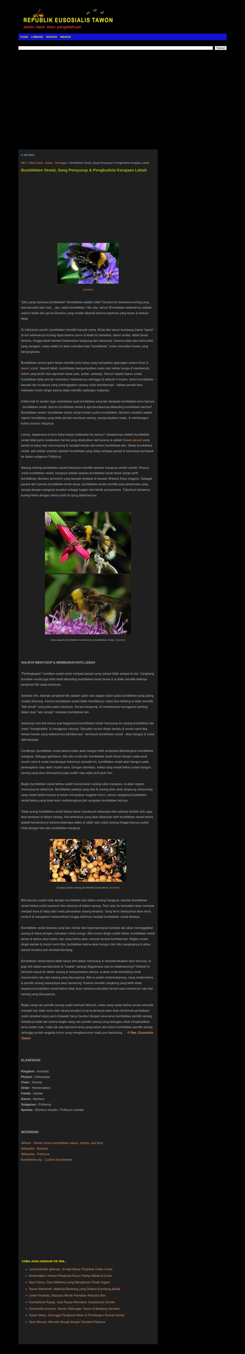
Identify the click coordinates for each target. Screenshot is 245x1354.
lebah (141, 362)
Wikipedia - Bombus (34, 1148)
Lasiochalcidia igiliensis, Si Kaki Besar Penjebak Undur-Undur (71, 1269)
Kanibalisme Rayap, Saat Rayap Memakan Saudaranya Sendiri (72, 1302)
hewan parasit (132, 440)
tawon (79, 335)
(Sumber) (88, 289)
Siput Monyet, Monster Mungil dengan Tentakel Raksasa (67, 1322)
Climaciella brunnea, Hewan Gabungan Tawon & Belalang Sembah (74, 1308)
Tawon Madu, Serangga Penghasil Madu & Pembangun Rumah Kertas (77, 1315)
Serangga (61, 162)
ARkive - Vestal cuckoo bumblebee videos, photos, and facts (62, 1143)
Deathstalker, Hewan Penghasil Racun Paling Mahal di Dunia (70, 1275)
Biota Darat (36, 162)
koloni (101, 795)
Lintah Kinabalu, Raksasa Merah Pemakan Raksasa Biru (67, 1295)
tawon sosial (29, 368)
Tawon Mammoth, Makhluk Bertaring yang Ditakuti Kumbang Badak (74, 1289)
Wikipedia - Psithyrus (35, 1154)
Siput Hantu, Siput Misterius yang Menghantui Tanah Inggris (69, 1282)
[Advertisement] (122, 97)
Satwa (49, 162)
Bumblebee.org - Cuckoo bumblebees (47, 1159)
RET (23, 162)
